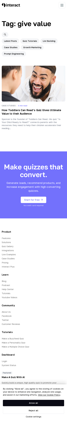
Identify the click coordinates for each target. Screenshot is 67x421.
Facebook (7, 316)
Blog (4, 281)
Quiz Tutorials (30, 41)
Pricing (5, 262)
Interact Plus (8, 266)
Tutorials (6, 293)
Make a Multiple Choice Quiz (15, 346)
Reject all (33, 410)
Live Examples (9, 254)
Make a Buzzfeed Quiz (13, 338)
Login (4, 361)
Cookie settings (33, 416)
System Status (9, 365)
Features (6, 238)
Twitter (5, 320)
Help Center (8, 289)
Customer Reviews (11, 324)
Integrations (8, 250)
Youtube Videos (9, 297)
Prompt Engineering (14, 53)
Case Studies (10, 47)
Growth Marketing (32, 47)
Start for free (33, 199)
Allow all (33, 403)
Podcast (6, 285)
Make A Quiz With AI (13, 377)
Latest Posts (10, 41)
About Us (6, 312)
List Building (49, 41)
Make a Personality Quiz (13, 342)
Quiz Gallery (7, 246)
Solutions (6, 242)
